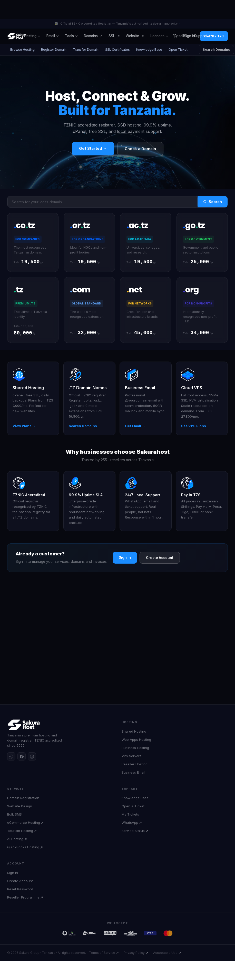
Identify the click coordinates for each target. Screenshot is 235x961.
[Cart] (174, 36)
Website (132, 36)
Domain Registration (23, 798)
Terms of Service (102, 953)
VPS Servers (131, 756)
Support (202, 36)
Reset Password (20, 889)
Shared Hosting (134, 731)
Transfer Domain (86, 49)
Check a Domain (140, 148)
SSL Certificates (118, 49)
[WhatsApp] (11, 756)
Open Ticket (179, 49)
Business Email (133, 772)
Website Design (19, 806)
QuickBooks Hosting (23, 847)
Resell (181, 36)
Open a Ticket (133, 806)
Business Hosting (135, 748)
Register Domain (54, 49)
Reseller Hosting (135, 764)
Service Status (133, 831)
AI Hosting (15, 839)
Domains (91, 36)
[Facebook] (21, 756)
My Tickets (130, 814)
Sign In (125, 558)
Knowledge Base (150, 49)
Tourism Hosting (20, 831)
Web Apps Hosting (136, 739)
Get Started (214, 36)
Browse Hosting (22, 49)
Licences (159, 36)
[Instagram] (32, 756)
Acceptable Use (165, 953)
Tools (71, 36)
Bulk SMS (14, 814)
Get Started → (93, 148)
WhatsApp (130, 822)
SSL (112, 36)
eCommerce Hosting (23, 822)
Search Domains (217, 49)
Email (52, 36)
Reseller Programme (23, 897)
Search (212, 201)
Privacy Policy (134, 953)
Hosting (32, 36)
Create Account (159, 558)
